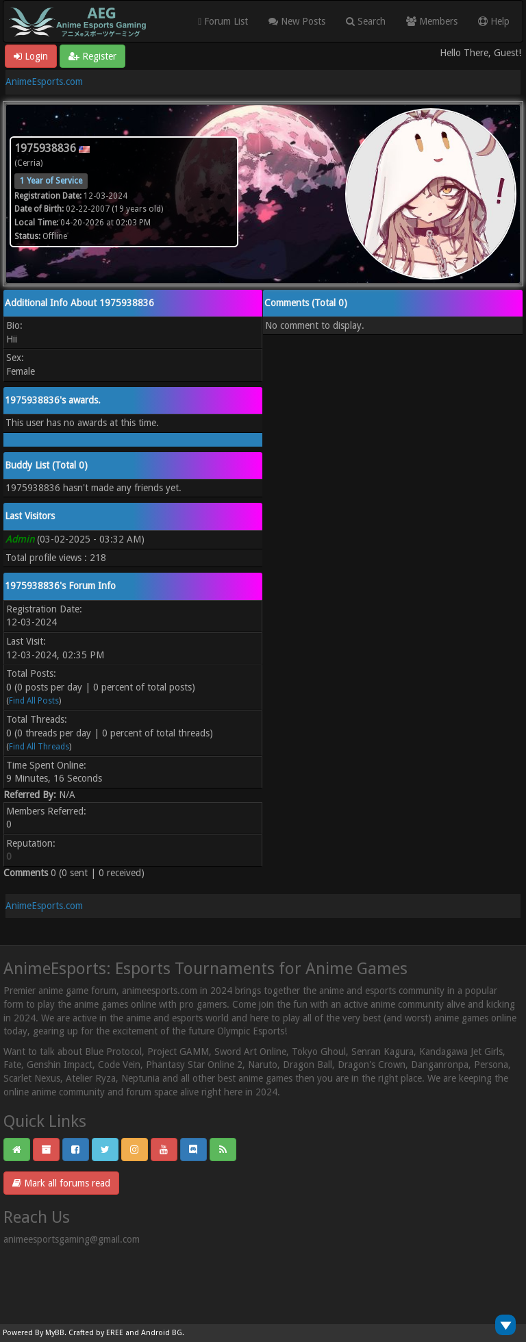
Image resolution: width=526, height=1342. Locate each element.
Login (31, 56)
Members (432, 21)
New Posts (296, 21)
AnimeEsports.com (44, 81)
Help (494, 21)
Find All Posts (34, 701)
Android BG (161, 1332)
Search (366, 21)
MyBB (54, 1332)
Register (92, 56)
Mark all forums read (61, 1183)
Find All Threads (39, 746)
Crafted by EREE (95, 1332)
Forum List (223, 21)
